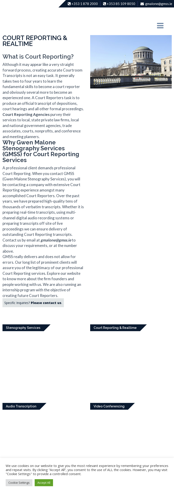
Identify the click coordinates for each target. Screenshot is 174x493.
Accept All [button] (43, 483)
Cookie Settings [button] (19, 483)
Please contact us (46, 303)
